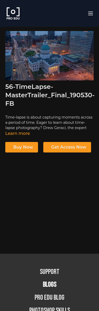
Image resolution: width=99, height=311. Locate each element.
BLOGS (49, 285)
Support (49, 272)
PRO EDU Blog (49, 298)
